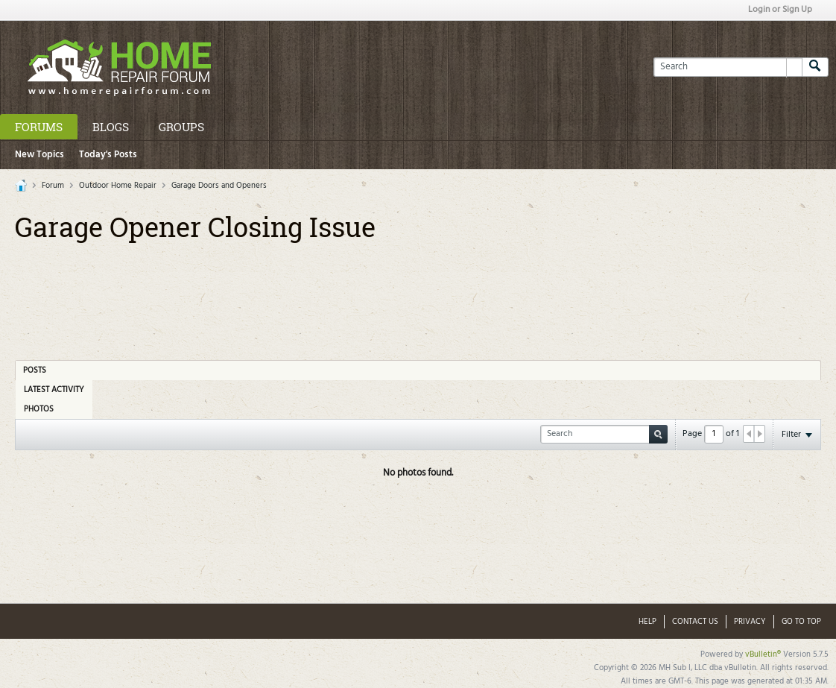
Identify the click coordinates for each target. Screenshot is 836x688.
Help (647, 621)
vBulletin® (763, 654)
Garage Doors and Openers (219, 185)
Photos (39, 409)
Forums (39, 126)
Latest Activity (54, 390)
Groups (181, 126)
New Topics (39, 154)
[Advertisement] (418, 295)
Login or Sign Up (780, 9)
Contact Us (695, 621)
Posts (34, 370)
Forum (53, 185)
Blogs (110, 126)
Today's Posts (108, 154)
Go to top (801, 621)
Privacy (750, 621)
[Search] (727, 67)
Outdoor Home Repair (117, 185)
